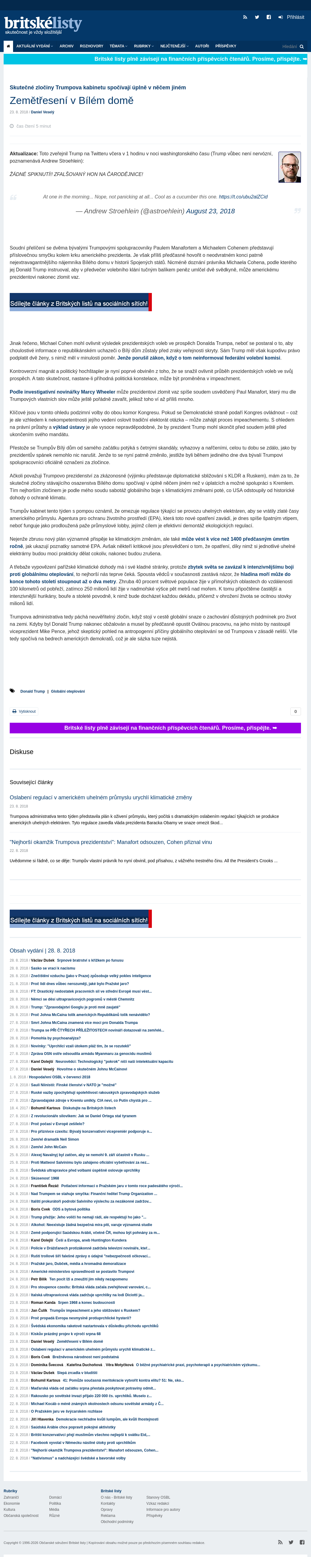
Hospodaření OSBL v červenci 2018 (59, 1077)
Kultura (9, 1509)
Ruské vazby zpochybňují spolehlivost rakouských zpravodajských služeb (95, 1092)
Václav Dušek (42, 960)
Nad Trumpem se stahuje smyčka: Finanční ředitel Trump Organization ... (94, 1194)
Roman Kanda (43, 1302)
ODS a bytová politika (71, 1209)
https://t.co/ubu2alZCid (243, 196)
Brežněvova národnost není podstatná (86, 1357)
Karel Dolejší (42, 1061)
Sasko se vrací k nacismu (53, 968)
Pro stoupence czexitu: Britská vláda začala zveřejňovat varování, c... (91, 1287)
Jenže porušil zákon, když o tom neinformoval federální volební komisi (199, 357)
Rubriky (144, 46)
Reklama (108, 1516)
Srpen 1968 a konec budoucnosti (86, 1302)
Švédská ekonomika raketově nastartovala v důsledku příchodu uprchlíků (94, 1326)
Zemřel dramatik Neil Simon (55, 1139)
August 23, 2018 (210, 211)
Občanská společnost (21, 1516)
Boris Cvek (40, 1209)
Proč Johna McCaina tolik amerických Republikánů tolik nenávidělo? (90, 1015)
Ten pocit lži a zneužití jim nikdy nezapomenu (88, 1279)
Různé (54, 1516)
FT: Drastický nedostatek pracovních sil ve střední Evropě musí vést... (91, 991)
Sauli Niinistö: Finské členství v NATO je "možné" (74, 1085)
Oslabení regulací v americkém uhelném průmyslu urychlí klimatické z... (93, 1349)
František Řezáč (45, 1186)
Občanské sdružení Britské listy (62, 1543)
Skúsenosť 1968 (45, 1178)
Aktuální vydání (34, 46)
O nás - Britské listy (116, 1497)
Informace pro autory (163, 1509)
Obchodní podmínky (117, 1522)
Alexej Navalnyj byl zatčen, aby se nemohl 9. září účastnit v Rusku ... (90, 1155)
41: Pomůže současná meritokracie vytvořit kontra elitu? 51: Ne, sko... (123, 1380)
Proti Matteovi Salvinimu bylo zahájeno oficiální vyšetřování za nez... (90, 1162)
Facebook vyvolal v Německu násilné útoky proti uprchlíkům (83, 1443)
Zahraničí (11, 1497)
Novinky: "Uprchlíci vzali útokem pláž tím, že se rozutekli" (81, 1046)
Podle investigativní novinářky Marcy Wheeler (62, 391)
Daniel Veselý (42, 112)
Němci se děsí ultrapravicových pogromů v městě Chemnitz (82, 999)
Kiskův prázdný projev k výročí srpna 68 (66, 1334)
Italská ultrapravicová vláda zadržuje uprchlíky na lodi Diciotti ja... (88, 1295)
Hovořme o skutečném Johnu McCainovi (92, 1069)
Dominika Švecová (47, 1365)
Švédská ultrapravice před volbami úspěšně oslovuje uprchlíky (85, 1170)
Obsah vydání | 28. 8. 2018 (42, 951)
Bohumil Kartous (45, 1108)
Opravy (107, 1509)
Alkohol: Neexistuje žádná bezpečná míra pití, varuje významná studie (91, 1225)
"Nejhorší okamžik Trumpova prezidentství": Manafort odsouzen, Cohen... (94, 1450)
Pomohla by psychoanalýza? (56, 1038)
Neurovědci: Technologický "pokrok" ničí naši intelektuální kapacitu (114, 1061)
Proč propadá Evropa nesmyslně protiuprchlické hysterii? (81, 1318)
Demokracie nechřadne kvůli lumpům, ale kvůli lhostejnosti (107, 1419)
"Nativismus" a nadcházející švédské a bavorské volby (78, 1458)
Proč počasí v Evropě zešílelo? (57, 1124)
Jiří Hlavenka (42, 1419)
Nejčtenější (174, 46)
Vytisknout (24, 711)
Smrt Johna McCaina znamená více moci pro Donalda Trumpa (84, 1023)
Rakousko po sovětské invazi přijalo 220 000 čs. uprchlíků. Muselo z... (91, 1396)
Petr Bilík (39, 1279)
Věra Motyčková (119, 1365)
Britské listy (46, 26)
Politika (55, 1503)
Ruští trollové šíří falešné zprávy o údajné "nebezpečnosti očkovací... (91, 1256)
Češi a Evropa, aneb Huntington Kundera (91, 1240)
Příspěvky (225, 46)
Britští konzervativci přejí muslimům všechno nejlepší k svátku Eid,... (90, 1435)
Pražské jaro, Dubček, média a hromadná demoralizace (78, 1264)
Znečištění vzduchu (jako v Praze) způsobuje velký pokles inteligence (91, 976)
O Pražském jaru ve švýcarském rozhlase (66, 1411)
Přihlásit (291, 17)
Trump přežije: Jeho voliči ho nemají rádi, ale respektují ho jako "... (88, 1217)
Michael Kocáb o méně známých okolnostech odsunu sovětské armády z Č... (97, 1404)
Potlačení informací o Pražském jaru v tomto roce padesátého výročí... (122, 1186)
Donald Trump (32, 691)
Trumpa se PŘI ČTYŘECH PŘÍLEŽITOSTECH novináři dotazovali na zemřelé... (97, 1030)
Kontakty (108, 1503)
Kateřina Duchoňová (84, 1365)
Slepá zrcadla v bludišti (77, 1373)
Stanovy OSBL (158, 1497)
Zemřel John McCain (49, 1147)
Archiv (66, 46)
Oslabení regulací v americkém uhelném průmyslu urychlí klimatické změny (101, 797)
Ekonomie (12, 1503)
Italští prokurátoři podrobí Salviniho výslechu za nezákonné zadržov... (91, 1201)
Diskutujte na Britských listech (89, 1108)
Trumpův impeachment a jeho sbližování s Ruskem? (95, 1310)
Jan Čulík (39, 1310)
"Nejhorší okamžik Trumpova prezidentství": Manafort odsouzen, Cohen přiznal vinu (111, 842)
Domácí (55, 1497)
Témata (119, 46)
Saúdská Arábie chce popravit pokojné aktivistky (73, 1427)
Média (54, 1509)
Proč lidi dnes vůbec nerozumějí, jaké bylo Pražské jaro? (80, 984)
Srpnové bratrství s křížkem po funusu (90, 960)
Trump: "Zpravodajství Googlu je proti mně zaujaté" (75, 1007)
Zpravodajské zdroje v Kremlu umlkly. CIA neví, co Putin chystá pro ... (91, 1100)
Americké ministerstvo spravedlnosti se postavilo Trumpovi (82, 1271)
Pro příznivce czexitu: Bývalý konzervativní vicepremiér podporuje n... (91, 1131)
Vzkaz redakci (157, 1503)
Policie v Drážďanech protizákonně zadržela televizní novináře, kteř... (90, 1248)
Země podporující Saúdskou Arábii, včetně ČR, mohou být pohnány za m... (95, 1233)
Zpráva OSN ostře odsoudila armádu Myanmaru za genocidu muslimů (91, 1054)
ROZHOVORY (91, 46)
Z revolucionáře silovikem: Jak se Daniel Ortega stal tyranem (83, 1116)
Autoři (202, 46)
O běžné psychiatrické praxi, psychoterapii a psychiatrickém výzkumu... (198, 1365)
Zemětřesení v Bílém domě (80, 1341)
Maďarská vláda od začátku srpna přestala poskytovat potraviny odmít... (93, 1388)
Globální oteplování (68, 691)
